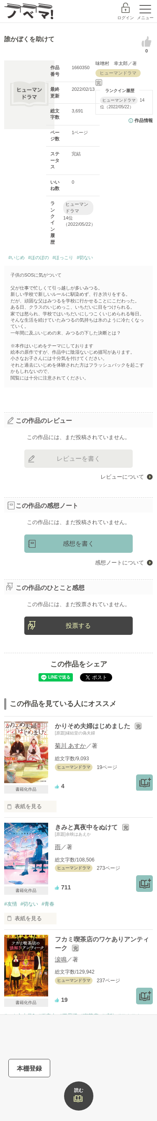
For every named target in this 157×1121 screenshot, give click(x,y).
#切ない (85, 257)
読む (78, 1090)
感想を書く (78, 543)
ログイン (125, 17)
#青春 (47, 904)
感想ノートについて (119, 562)
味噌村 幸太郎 (111, 63)
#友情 (10, 904)
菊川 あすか (70, 745)
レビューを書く (78, 458)
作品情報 (143, 120)
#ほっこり (62, 257)
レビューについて (122, 477)
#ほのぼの (38, 257)
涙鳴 (61, 959)
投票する (78, 625)
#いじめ (16, 257)
